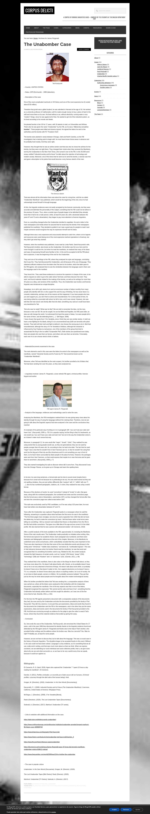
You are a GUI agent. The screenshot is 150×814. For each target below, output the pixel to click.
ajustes (53, 812)
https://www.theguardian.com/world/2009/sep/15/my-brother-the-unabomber (49, 754)
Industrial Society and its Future (46, 785)
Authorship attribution (39, 784)
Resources (97, 100)
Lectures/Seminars (103, 110)
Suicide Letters (105, 87)
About (96, 58)
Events (96, 92)
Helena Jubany (102, 64)
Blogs (99, 103)
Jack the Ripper (102, 67)
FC (33, 785)
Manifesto (72, 785)
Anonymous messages (107, 85)
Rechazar (126, 809)
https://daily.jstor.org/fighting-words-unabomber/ (40, 719)
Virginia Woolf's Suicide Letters (107, 76)
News (96, 96)
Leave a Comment (84, 49)
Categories (97, 80)
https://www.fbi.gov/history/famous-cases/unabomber (42, 742)
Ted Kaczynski (81, 785)
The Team (97, 114)
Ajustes (137, 809)
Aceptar (114, 809)
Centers (99, 105)
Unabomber (51, 784)
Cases (96, 62)
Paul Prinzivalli (102, 71)
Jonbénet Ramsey (103, 69)
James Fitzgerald (63, 785)
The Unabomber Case (47, 44)
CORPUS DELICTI (39, 10)
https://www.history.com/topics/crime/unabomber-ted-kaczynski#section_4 (49, 737)
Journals (100, 107)
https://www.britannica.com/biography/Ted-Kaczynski (42, 732)
